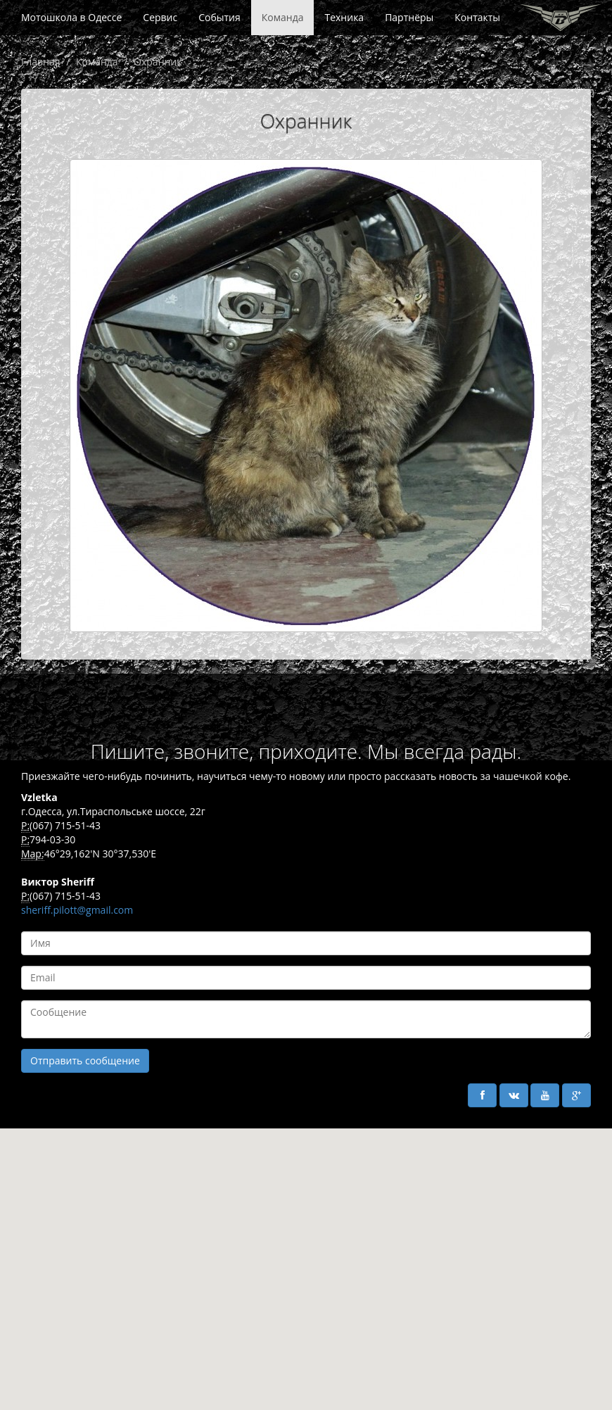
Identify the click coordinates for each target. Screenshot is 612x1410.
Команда (283, 17)
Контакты (477, 17)
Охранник (157, 61)
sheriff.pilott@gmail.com (77, 910)
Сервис (160, 17)
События (219, 17)
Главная (40, 61)
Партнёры (409, 17)
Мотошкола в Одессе (71, 17)
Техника (344, 17)
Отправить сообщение (85, 1060)
